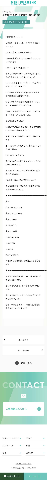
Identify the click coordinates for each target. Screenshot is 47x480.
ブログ (29, 438)
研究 (28, 445)
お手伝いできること (11, 438)
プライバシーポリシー (23, 463)
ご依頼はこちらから (16, 408)
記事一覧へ (26, 363)
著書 (5, 453)
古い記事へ (23, 339)
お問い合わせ (13, 476)
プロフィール (8, 445)
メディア (29, 453)
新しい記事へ (23, 350)
